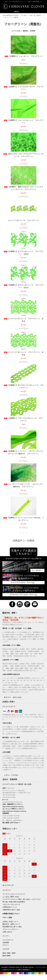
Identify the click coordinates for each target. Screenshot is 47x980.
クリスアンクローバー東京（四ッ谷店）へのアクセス (22, 899)
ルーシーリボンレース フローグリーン (23, 220)
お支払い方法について (10, 921)
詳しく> (39, 1)
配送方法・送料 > (9, 613)
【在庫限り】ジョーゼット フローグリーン (24, 56)
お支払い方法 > (8, 702)
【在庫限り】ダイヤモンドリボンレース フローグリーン (23, 386)
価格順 (25, 31)
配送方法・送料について (11, 924)
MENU (15, 11)
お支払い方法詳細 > (11, 775)
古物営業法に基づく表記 (11, 910)
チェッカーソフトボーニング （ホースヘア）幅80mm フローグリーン (23, 485)
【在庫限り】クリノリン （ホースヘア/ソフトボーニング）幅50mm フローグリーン (23, 452)
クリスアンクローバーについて (14, 894)
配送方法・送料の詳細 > (13, 697)
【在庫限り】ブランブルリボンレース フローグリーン (23, 419)
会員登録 (6, 942)
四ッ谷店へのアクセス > (11, 823)
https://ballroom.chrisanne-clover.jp (14, 811)
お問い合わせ (7, 932)
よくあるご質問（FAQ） (11, 897)
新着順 (32, 31)
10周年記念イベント (10, 907)
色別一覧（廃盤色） (36, 15)
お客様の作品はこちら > (11, 914)
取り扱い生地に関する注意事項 (14, 902)
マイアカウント (8, 940)
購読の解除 (6, 956)
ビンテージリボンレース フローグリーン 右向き (23, 353)
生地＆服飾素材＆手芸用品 (10, 15)
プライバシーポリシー (10, 929)
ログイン (6, 945)
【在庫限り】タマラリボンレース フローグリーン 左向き (23, 252)
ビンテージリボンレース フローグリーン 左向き (23, 320)
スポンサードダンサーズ (11, 904)
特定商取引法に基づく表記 (12, 927)
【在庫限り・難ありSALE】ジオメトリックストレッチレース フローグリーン (23, 188)
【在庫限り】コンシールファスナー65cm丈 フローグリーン (23, 519)
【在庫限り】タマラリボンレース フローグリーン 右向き (23, 286)
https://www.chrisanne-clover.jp (13, 806)
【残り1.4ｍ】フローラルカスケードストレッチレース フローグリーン (23, 155)
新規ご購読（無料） (10, 953)
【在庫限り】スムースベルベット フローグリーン (23, 121)
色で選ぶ (24, 15)
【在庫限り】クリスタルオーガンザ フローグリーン (23, 88)
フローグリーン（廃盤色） (11, 17)
